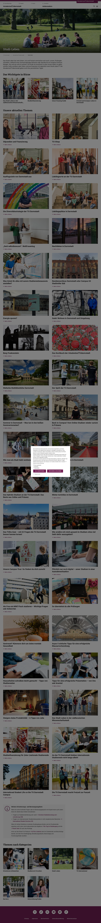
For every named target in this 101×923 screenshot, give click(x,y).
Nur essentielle (37, 465)
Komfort (35, 466)
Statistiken (36, 468)
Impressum (36, 473)
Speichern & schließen (55, 471)
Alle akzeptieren (39, 471)
